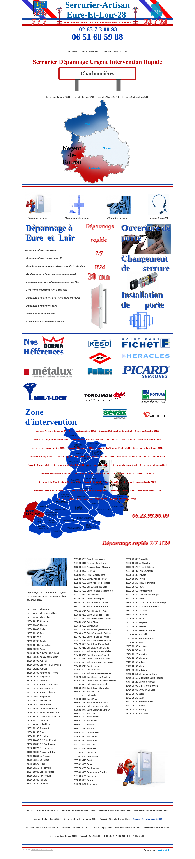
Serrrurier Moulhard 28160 (156, 827)
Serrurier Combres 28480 (149, 439)
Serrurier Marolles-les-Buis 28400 (68, 465)
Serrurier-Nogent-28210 (108, 97)
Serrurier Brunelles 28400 (147, 431)
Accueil (73, 51)
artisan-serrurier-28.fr (42, 849)
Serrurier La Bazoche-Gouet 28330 (115, 810)
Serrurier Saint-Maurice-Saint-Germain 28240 (60, 482)
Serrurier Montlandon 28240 (153, 465)
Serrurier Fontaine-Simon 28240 (148, 448)
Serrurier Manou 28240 (154, 456)
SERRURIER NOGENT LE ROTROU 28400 (123, 836)
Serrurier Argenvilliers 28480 (82, 431)
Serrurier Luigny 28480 (101, 827)
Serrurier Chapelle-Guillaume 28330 (80, 819)
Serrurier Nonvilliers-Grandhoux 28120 (59, 473)
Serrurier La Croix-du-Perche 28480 (113, 448)
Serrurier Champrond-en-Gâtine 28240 (51, 439)
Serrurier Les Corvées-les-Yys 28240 (48, 448)
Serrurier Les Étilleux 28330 (74, 827)
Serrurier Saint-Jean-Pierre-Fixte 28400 (136, 473)
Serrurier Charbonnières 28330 (147, 819)
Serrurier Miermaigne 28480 (128, 827)
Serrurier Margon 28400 (39, 465)
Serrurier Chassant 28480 (123, 439)
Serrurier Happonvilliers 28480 (69, 456)
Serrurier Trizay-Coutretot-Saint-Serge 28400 (87, 491)
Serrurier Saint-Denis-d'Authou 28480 (97, 473)
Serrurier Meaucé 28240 (98, 465)
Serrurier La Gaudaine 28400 (100, 456)
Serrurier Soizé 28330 (90, 836)
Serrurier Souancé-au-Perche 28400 (140, 482)
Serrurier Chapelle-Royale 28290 (115, 819)
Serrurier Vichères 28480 (149, 491)
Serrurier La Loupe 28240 (129, 456)
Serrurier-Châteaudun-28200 (135, 97)
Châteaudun (95, 168)
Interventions (89, 51)
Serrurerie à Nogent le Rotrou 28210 (75, 499)
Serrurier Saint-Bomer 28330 (63, 836)
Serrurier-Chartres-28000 (58, 97)
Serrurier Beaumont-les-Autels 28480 (151, 810)
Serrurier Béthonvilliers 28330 (47, 819)
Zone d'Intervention (114, 51)
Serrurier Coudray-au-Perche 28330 (41, 827)
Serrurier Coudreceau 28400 (81, 448)
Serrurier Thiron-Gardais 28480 (48, 491)
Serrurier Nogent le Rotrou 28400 (51, 431)
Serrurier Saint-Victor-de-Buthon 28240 (102, 482)
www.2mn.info (163, 850)
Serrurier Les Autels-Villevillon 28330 (79, 810)
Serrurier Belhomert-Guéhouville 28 (115, 431)
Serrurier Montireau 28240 (125, 465)
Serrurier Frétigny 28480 (40, 456)
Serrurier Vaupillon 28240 (123, 491)
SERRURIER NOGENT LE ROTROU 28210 (115, 499)
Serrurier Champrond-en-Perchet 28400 (90, 439)
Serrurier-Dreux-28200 (83, 97)
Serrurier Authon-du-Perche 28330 (43, 810)
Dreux (87, 124)
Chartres (107, 148)
